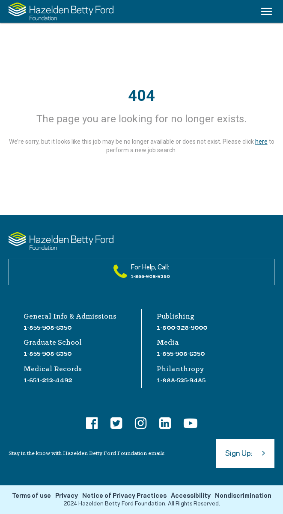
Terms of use (31, 496)
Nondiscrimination (243, 496)
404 (141, 96)
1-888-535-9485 (181, 380)
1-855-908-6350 (47, 327)
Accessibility (191, 496)
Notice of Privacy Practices (124, 496)
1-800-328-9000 (182, 327)
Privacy (66, 496)
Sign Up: (245, 453)
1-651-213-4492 (48, 380)
